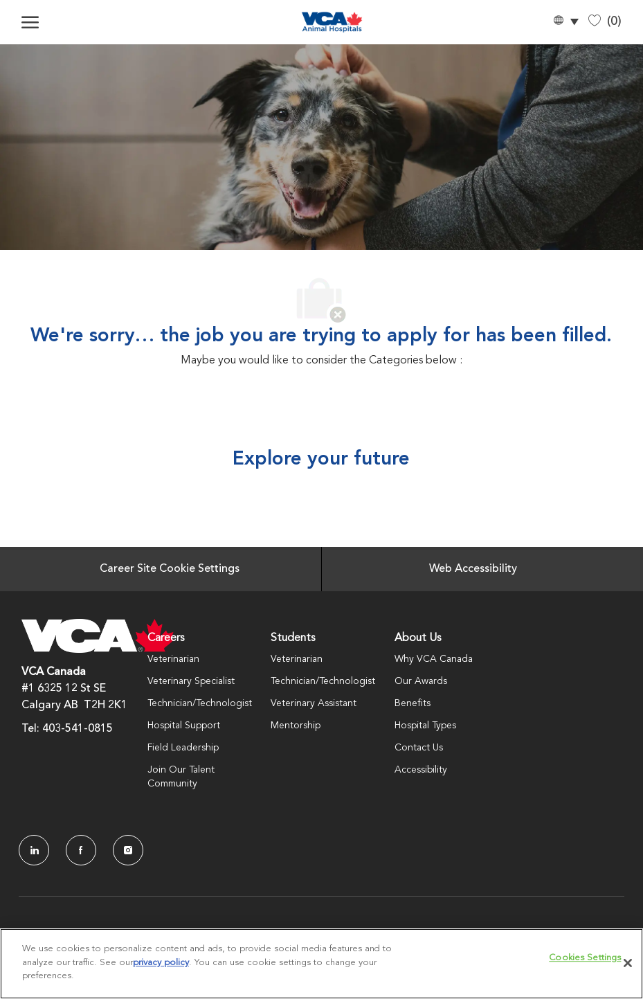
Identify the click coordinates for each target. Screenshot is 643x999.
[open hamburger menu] (30, 22)
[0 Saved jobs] (605, 21)
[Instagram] (128, 850)
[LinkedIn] (34, 850)
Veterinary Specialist (191, 681)
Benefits (413, 703)
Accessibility (421, 770)
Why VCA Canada (434, 659)
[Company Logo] (332, 22)
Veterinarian (173, 659)
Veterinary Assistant (313, 703)
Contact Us (419, 748)
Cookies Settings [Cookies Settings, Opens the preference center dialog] (585, 957)
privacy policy (161, 962)
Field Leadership (183, 748)
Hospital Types (425, 725)
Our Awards (421, 681)
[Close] (628, 963)
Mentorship (295, 725)
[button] (565, 22)
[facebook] (81, 850)
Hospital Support (183, 725)
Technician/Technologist (199, 703)
